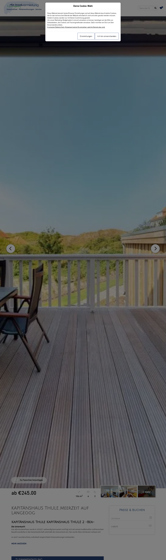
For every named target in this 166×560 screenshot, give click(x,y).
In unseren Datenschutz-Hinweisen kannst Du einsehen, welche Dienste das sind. (76, 27)
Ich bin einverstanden (106, 36)
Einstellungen (86, 36)
